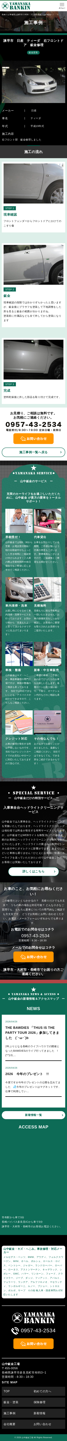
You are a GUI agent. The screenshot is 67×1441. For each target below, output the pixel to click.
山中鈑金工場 (27, 1438)
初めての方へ (42, 1391)
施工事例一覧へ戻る (33, 452)
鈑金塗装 (33, 52)
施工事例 (10, 1413)
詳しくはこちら (34, 871)
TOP (7, 1391)
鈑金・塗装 (11, 1402)
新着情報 (40, 1413)
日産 (33, 110)
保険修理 (40, 1402)
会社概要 (10, 1424)
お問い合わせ (42, 1424)
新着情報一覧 (33, 1114)
